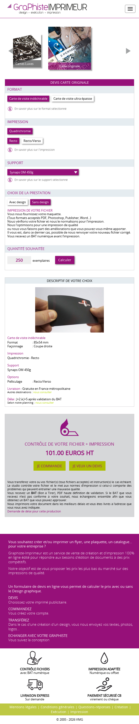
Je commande (49, 466)
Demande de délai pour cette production (34, 511)
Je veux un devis (87, 466)
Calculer (64, 260)
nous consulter (42, 392)
